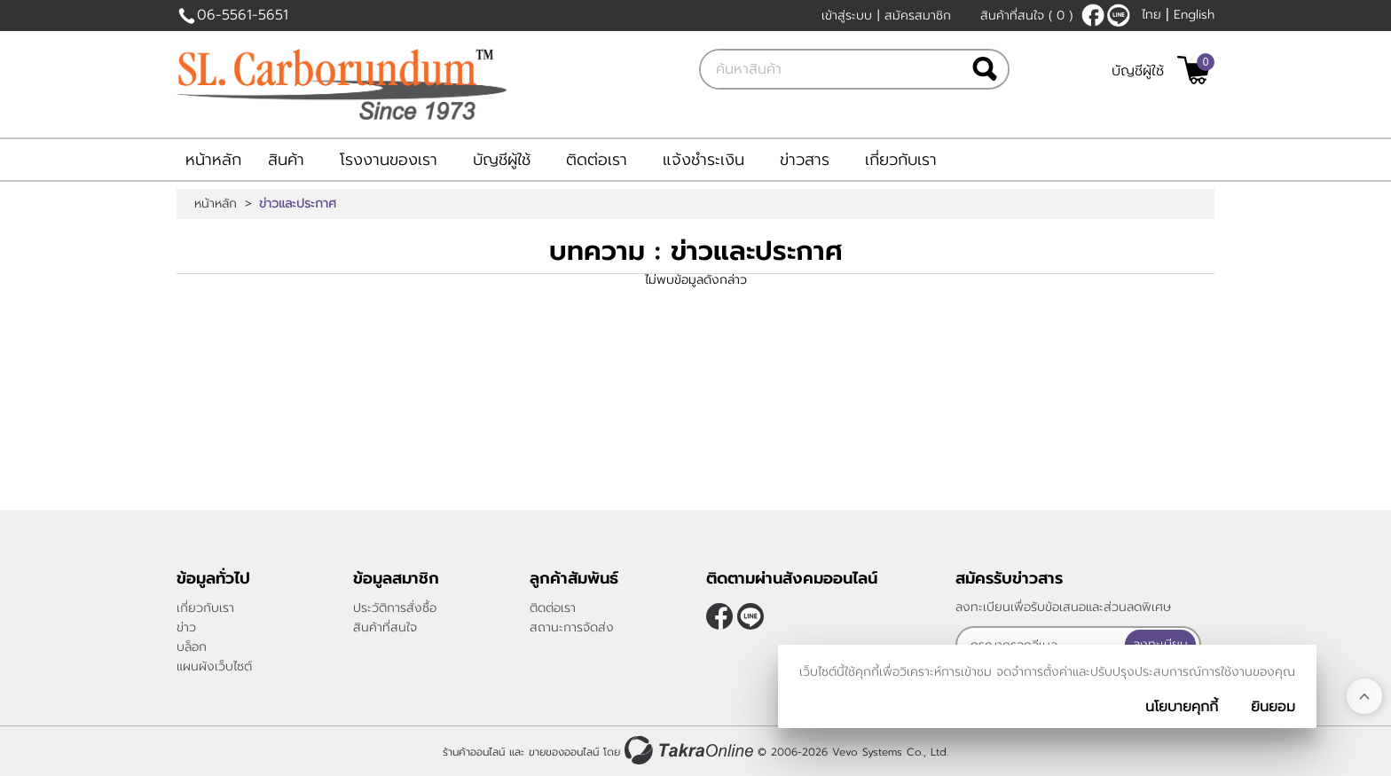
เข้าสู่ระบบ (846, 15)
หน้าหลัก (213, 159)
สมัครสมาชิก (917, 15)
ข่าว (186, 627)
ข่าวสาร (804, 159)
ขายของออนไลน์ (564, 752)
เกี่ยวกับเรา (901, 159)
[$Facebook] (1092, 15)
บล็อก (192, 647)
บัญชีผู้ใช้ (1138, 71)
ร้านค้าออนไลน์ (474, 752)
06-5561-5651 (242, 15)
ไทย (1151, 14)
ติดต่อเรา (596, 159)
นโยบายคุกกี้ (1181, 706)
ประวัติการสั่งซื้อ (394, 608)
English (1194, 14)
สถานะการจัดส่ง (572, 627)
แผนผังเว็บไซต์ (214, 666)
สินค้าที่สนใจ (1026, 15)
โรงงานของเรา (388, 159)
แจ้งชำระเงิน (703, 159)
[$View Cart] (1193, 70)
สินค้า (286, 159)
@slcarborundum (1118, 15)
